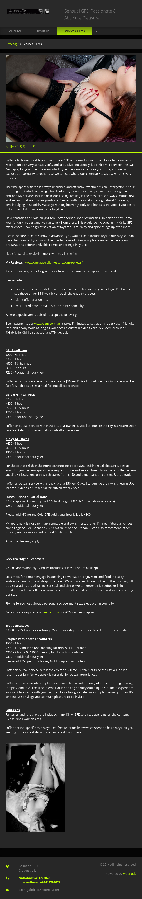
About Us (43, 31)
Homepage (14, 31)
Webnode (129, 874)
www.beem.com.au (46, 324)
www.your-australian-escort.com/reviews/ (53, 262)
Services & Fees (74, 31)
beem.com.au (51, 612)
